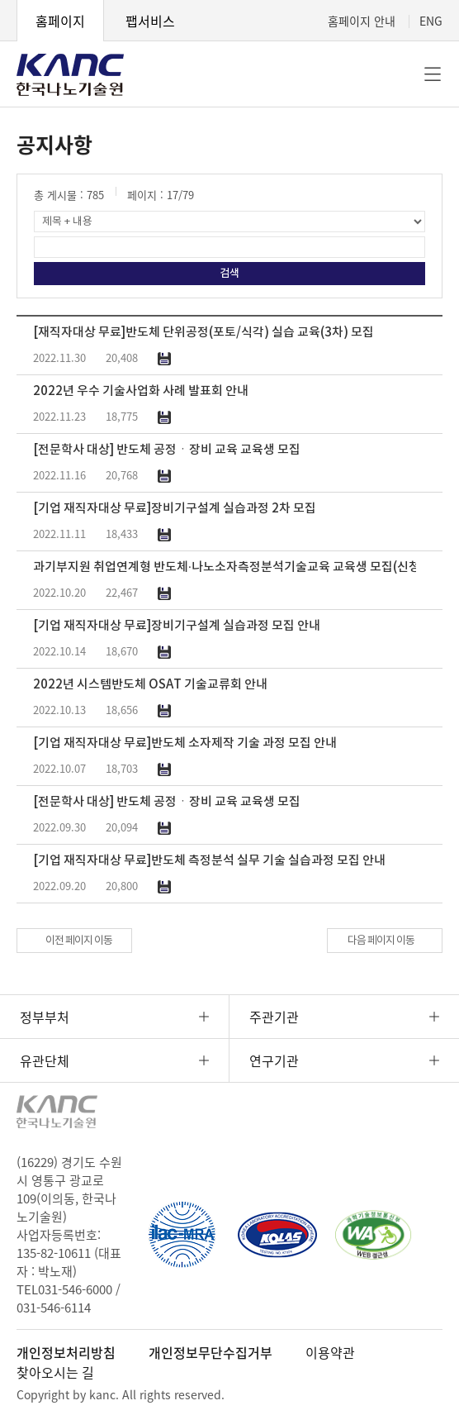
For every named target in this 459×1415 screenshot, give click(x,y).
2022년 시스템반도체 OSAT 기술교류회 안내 (150, 685)
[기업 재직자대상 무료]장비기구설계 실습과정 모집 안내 (176, 626)
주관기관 (274, 1017)
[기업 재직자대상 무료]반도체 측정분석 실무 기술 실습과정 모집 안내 (209, 861)
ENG (430, 20)
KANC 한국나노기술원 (70, 74)
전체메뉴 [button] (432, 74)
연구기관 (274, 1060)
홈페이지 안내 (361, 20)
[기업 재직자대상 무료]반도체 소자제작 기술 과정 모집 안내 (185, 743)
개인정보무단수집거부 (210, 1352)
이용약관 (330, 1352)
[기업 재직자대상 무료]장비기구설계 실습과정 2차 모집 (174, 509)
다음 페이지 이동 (381, 941)
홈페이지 (60, 21)
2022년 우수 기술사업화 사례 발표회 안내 (140, 391)
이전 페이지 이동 (78, 941)
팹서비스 (150, 21)
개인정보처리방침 (66, 1352)
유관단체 (44, 1060)
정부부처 (44, 1017)
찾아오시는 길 (55, 1372)
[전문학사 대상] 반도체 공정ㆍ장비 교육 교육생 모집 (166, 450)
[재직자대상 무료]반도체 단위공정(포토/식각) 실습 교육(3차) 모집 (203, 333)
